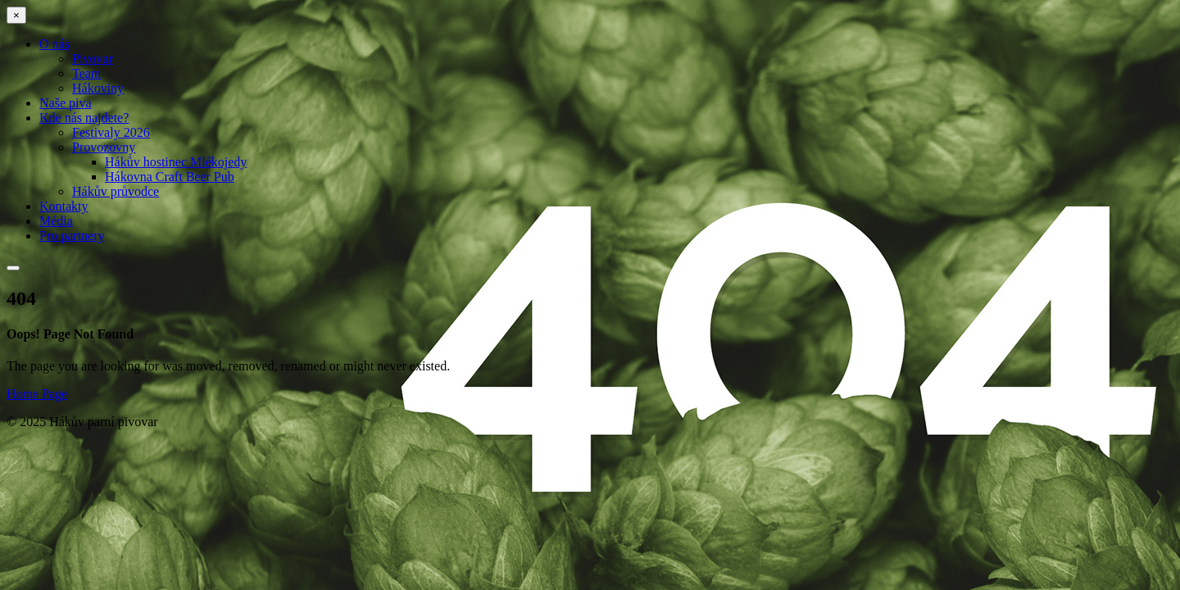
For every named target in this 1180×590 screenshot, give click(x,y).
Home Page (37, 394)
